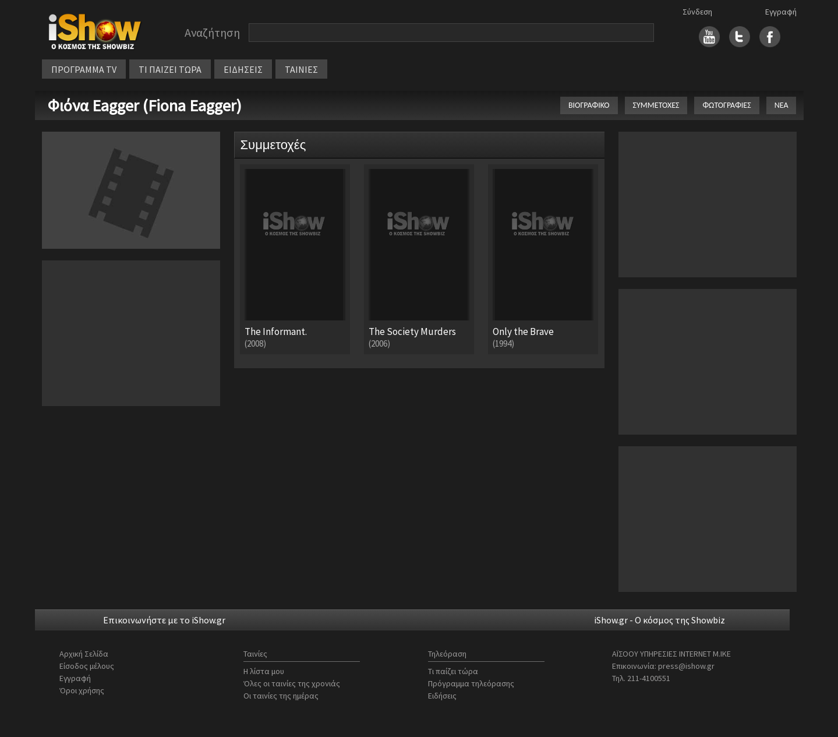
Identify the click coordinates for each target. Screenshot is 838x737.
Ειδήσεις (442, 695)
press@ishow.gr (686, 666)
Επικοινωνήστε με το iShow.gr (164, 620)
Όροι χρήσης (81, 690)
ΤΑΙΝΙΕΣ (301, 69)
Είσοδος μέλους (86, 666)
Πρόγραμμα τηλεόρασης (471, 683)
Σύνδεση (697, 11)
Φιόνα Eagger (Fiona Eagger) (145, 105)
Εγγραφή (781, 11)
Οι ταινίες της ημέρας (281, 695)
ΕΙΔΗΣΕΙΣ (243, 69)
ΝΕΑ (782, 105)
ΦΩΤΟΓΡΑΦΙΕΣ (726, 105)
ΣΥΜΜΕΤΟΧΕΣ (656, 105)
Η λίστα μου (263, 671)
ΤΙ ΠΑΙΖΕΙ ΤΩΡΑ (170, 69)
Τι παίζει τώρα (453, 671)
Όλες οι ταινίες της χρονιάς (291, 683)
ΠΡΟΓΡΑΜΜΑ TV (83, 69)
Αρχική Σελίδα (83, 653)
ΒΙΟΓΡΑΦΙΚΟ (589, 105)
